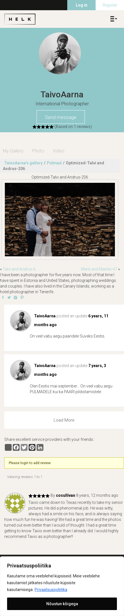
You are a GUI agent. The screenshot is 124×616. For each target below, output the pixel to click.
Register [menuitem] (110, 5)
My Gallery (13, 151)
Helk (19, 19)
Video (58, 151)
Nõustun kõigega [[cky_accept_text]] (62, 604)
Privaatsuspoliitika (51, 589)
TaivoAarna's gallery (23, 163)
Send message (60, 117)
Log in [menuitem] (81, 5)
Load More (64, 420)
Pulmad (54, 163)
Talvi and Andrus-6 (19, 269)
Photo (38, 151)
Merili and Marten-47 (99, 269)
